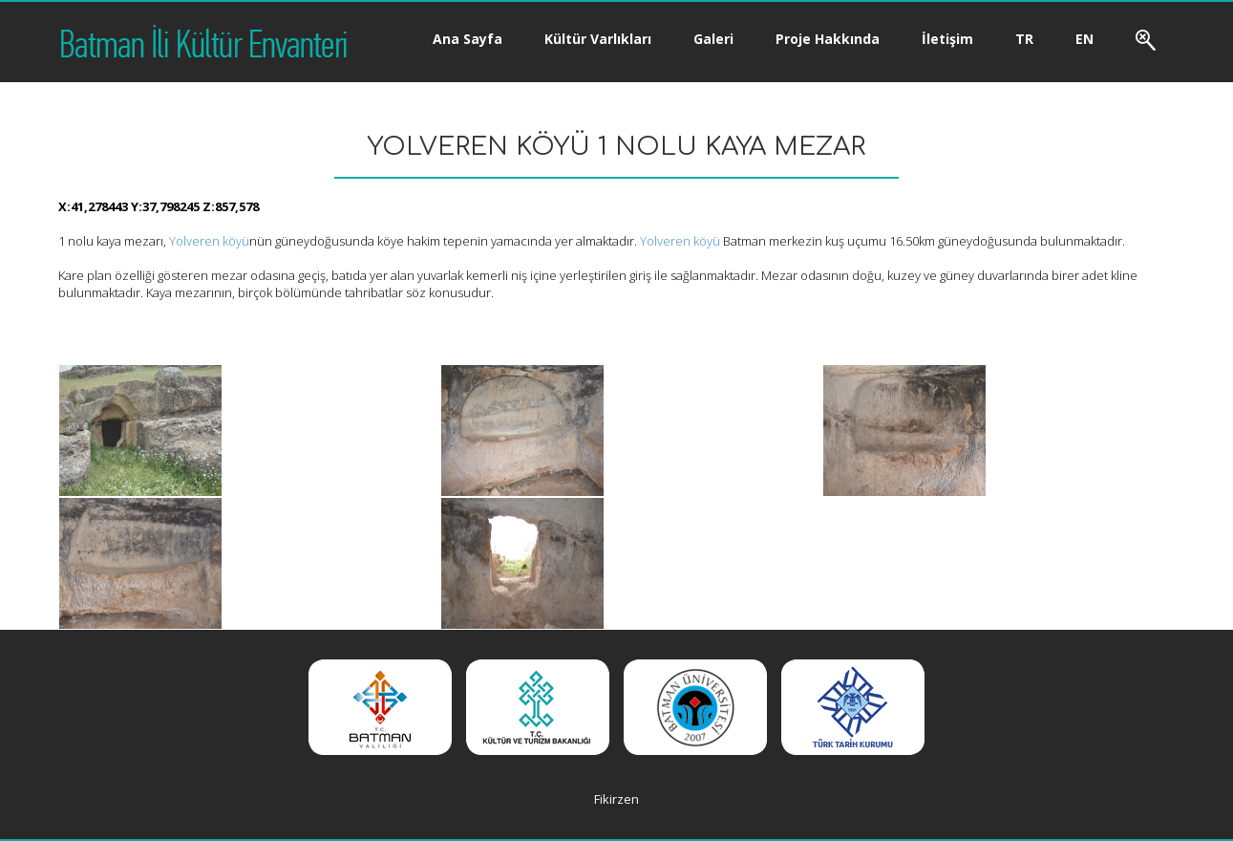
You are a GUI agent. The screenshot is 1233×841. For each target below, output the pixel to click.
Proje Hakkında (828, 39)
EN (1084, 39)
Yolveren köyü (209, 240)
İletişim (947, 39)
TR (1024, 39)
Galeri (713, 39)
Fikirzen (616, 799)
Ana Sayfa (467, 39)
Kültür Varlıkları (597, 39)
